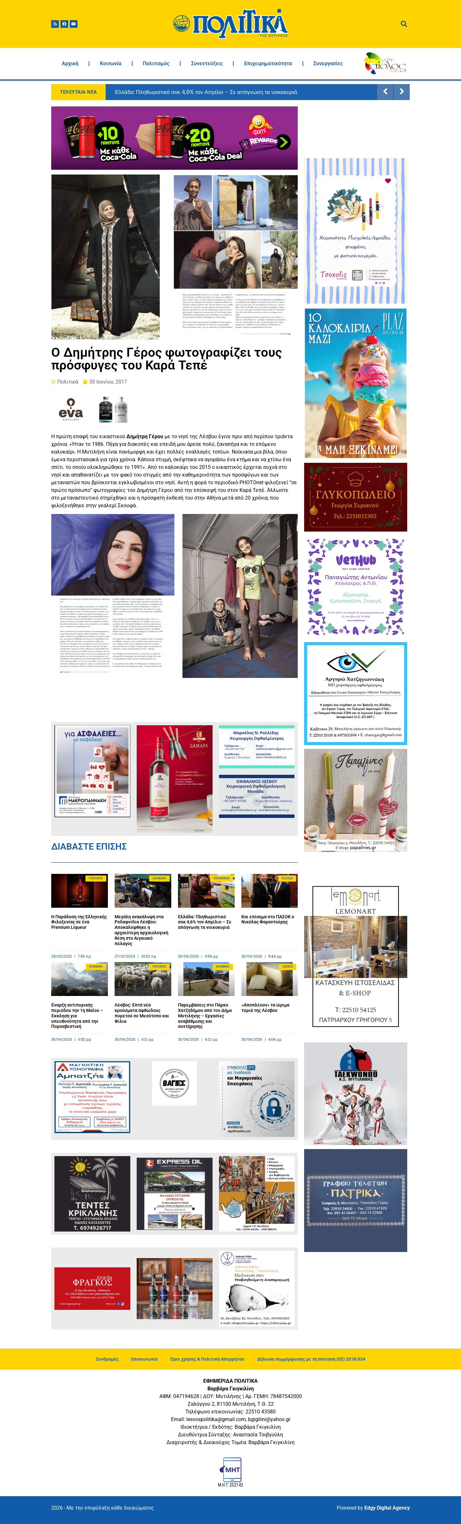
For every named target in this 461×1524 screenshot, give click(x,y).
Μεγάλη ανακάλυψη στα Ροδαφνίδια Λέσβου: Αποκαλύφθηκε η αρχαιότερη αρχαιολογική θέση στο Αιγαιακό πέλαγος (141, 930)
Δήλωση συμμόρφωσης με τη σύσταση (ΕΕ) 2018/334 (311, 1359)
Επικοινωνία (144, 1359)
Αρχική (70, 63)
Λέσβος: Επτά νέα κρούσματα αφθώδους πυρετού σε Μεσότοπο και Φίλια (142, 1012)
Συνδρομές (107, 1359)
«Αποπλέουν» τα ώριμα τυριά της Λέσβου (265, 1007)
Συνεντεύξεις (207, 63)
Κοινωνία (110, 63)
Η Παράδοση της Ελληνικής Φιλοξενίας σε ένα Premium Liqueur (79, 922)
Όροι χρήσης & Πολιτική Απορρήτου (207, 1359)
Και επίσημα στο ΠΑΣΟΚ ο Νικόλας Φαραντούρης (267, 919)
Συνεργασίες (328, 63)
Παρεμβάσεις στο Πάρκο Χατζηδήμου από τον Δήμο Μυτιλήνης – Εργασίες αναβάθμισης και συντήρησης (205, 1015)
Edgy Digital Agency (387, 1508)
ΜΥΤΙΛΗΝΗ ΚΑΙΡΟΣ (355, 130)
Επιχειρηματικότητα (268, 63)
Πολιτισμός (156, 63)
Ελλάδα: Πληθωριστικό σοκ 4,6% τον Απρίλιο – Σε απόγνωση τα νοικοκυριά (206, 92)
